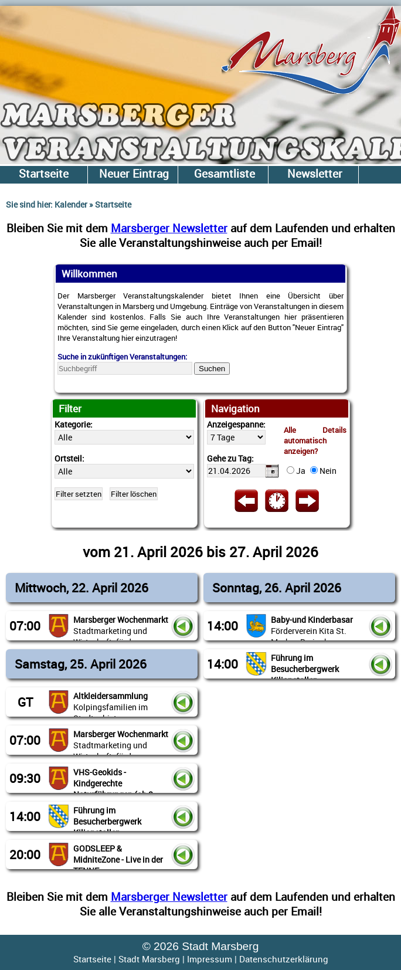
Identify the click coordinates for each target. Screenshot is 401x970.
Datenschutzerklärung (283, 959)
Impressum (209, 959)
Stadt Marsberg (149, 959)
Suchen (212, 368)
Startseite (92, 959)
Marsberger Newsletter (169, 228)
